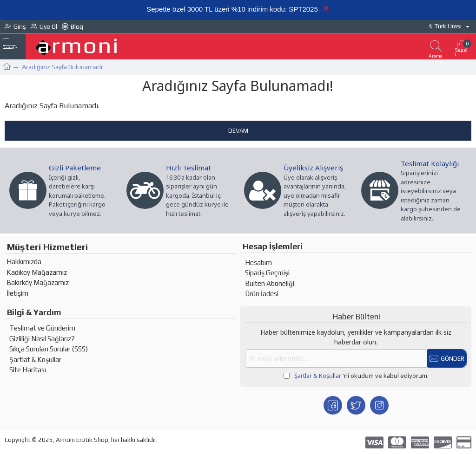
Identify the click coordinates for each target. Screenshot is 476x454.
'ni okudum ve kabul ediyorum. (356, 376)
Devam (238, 130)
